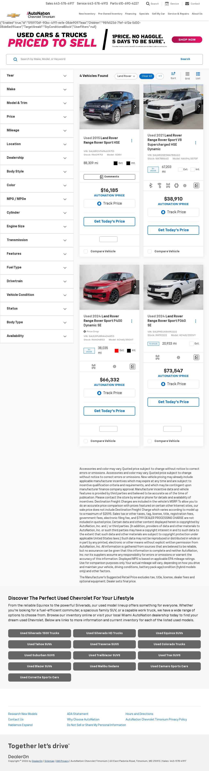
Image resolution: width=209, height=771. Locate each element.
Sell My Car (158, 14)
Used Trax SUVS (169, 655)
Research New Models (22, 714)
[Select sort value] (174, 76)
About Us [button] (197, 14)
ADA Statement (78, 714)
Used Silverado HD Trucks (104, 633)
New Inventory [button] (87, 14)
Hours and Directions (139, 714)
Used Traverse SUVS (104, 644)
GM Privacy (62, 761)
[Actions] (131, 140)
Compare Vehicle (103, 251)
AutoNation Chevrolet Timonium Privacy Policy (156, 719)
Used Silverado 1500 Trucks (39, 633)
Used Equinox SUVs (169, 633)
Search (185, 59)
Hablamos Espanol (20, 725)
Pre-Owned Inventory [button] (110, 14)
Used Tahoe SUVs (39, 644)
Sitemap (49, 761)
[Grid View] (186, 76)
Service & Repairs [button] (178, 14)
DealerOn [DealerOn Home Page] (37, 761)
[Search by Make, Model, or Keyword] (98, 59)
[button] (135, 107)
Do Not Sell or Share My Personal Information (96, 725)
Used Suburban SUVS (39, 655)
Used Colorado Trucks (169, 644)
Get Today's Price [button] (109, 221)
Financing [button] (130, 14)
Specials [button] (144, 14)
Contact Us (16, 719)
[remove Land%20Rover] (126, 76)
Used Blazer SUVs (39, 666)
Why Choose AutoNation (83, 719)
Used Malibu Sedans (104, 666)
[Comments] (109, 177)
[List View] (198, 76)
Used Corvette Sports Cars (39, 677)
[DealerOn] (18, 756)
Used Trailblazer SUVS (104, 655)
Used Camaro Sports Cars (169, 666)
